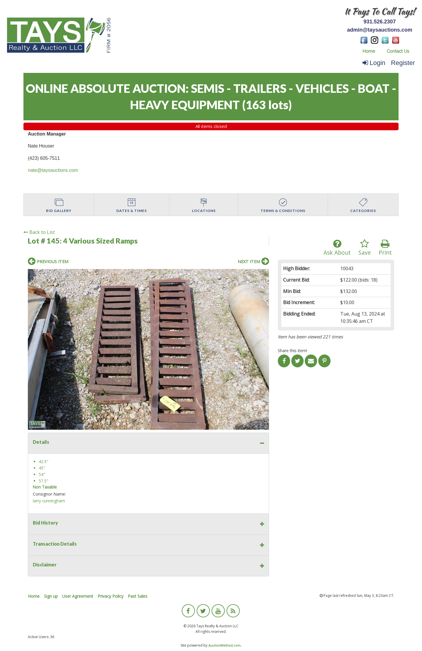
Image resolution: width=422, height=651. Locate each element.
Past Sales (137, 596)
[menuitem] (369, 51)
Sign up (51, 596)
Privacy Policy (110, 596)
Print (385, 247)
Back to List (39, 232)
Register (403, 62)
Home (369, 51)
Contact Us (398, 51)
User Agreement (77, 596)
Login (374, 62)
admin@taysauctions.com (379, 30)
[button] (263, 274)
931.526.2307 (379, 22)
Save (364, 247)
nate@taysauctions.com (53, 170)
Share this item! (292, 350)
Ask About (337, 247)
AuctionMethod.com (224, 645)
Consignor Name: (49, 494)
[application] (420, 649)
